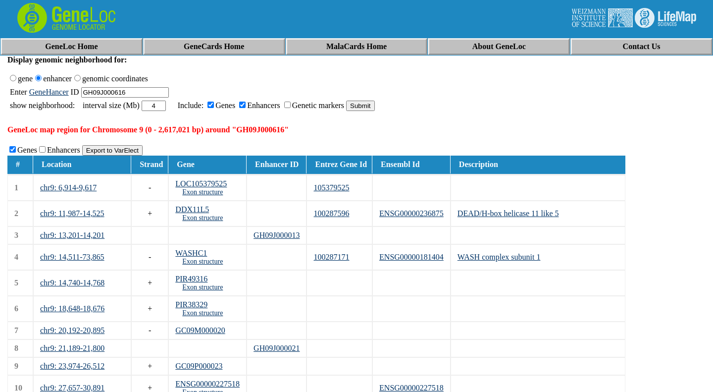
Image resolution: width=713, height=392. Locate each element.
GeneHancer (49, 92)
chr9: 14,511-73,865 (72, 257)
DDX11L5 (192, 209)
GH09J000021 (277, 348)
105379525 (331, 187)
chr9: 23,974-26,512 (72, 366)
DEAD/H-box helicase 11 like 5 (508, 213)
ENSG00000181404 (411, 257)
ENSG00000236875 (411, 213)
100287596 (331, 213)
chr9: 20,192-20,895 (72, 330)
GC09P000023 (198, 366)
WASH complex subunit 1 (499, 257)
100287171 (331, 257)
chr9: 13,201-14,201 (72, 235)
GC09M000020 (200, 330)
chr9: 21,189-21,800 (72, 348)
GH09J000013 (277, 235)
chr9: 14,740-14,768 (72, 283)
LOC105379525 (201, 183)
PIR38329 (191, 304)
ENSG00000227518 (207, 384)
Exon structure (202, 192)
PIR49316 (191, 279)
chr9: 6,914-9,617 (68, 187)
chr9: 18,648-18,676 (72, 308)
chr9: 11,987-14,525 (72, 213)
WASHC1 (191, 253)
